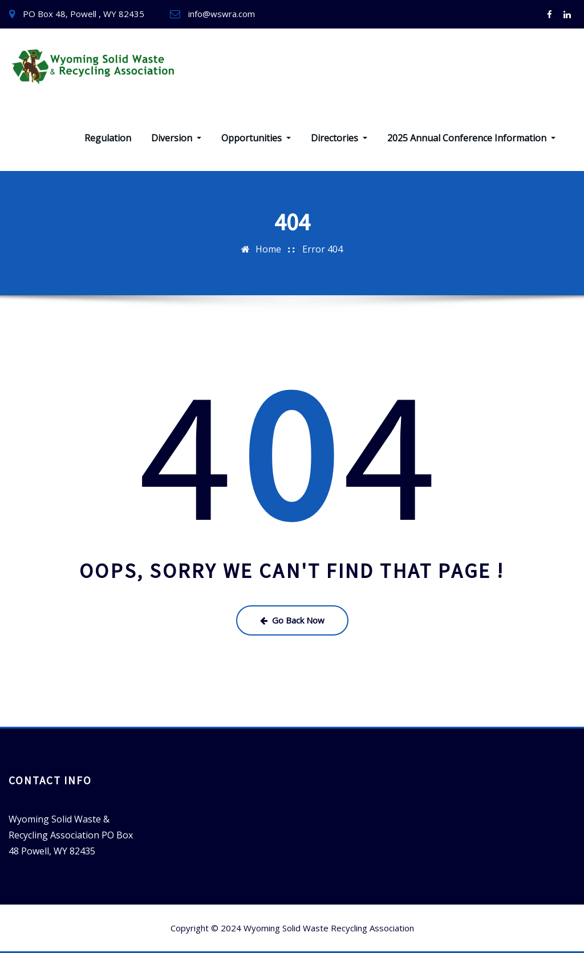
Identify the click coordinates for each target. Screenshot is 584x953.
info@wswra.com (221, 13)
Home (268, 249)
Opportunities (256, 138)
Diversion (176, 138)
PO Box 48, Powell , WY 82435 (83, 13)
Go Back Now (292, 620)
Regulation (107, 138)
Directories (339, 138)
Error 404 (322, 249)
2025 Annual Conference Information (471, 138)
